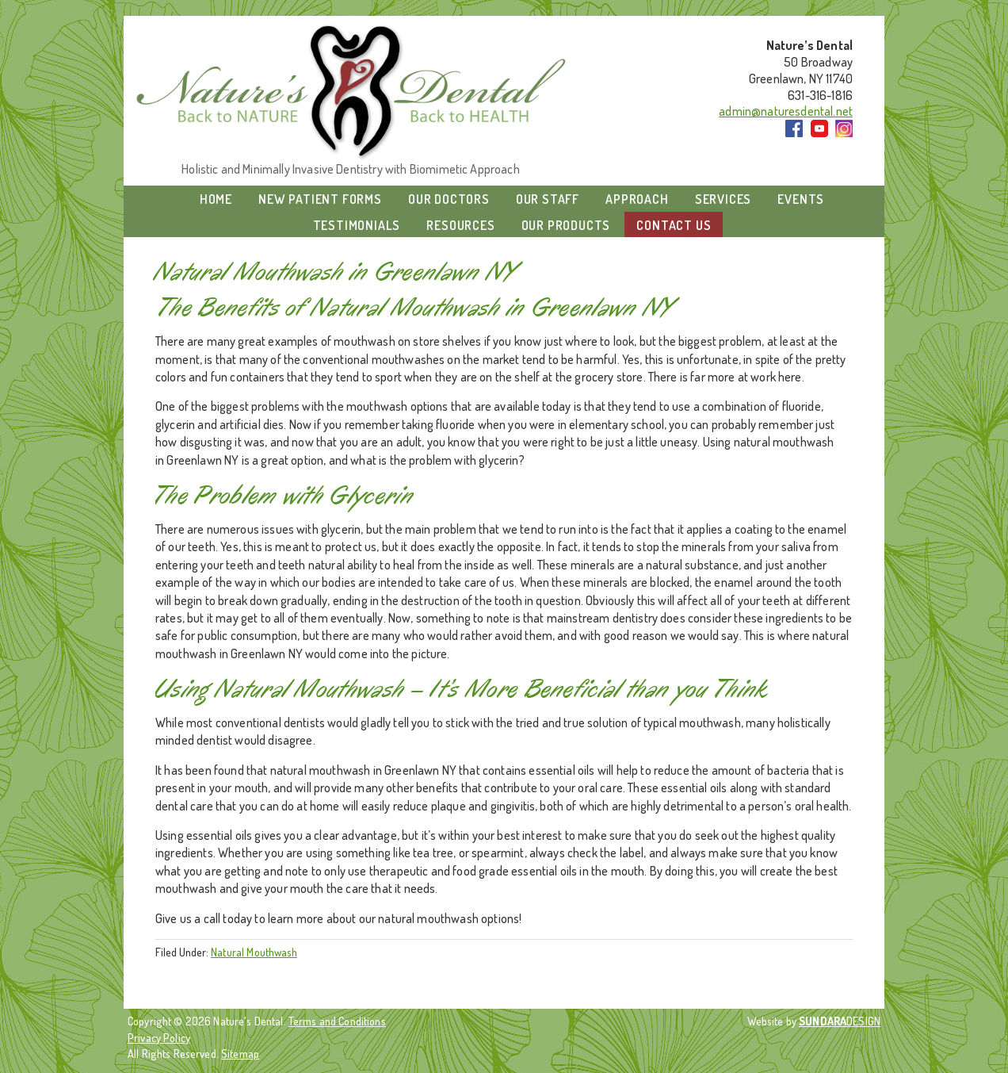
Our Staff (547, 199)
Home (216, 199)
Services (723, 199)
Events (800, 199)
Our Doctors (449, 199)
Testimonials (357, 225)
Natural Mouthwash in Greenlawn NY (336, 272)
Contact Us (673, 225)
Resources (460, 225)
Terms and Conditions (337, 1021)
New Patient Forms (320, 199)
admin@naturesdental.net (786, 111)
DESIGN (839, 1021)
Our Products (566, 225)
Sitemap (240, 1053)
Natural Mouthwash (254, 952)
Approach (636, 199)
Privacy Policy (159, 1037)
